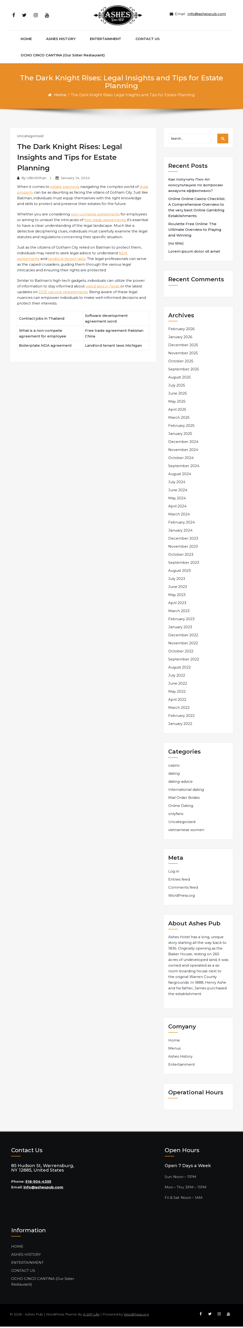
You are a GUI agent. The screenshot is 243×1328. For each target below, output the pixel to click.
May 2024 (177, 499)
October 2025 (180, 362)
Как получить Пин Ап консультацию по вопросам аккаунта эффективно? (195, 187)
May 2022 (177, 693)
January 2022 (180, 725)
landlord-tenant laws (66, 260)
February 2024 (181, 524)
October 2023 (180, 556)
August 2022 (179, 669)
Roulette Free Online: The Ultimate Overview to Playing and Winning (194, 231)
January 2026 (180, 338)
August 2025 (179, 379)
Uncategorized (30, 137)
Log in (173, 872)
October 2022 (180, 652)
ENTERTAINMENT (105, 40)
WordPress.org (181, 897)
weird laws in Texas (102, 287)
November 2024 (183, 451)
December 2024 (183, 443)
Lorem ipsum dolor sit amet (194, 253)
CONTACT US (148, 40)
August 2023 (179, 572)
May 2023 (177, 596)
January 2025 (180, 435)
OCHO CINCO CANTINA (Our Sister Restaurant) (63, 57)
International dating (186, 791)
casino (174, 766)
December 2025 (183, 346)
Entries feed (179, 880)
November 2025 (183, 354)
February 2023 (181, 620)
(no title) (176, 245)
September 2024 (183, 467)
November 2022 (183, 644)
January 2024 (180, 532)
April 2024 (177, 507)
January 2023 (180, 628)
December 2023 (183, 540)
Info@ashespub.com (206, 14)
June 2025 (177, 395)
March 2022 (179, 709)
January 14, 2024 (75, 179)
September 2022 (183, 661)
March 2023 (179, 612)
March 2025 (179, 419)
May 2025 (177, 403)
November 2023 (183, 548)
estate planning (64, 188)
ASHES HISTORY (61, 40)
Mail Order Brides (184, 799)
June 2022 (177, 685)
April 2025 (177, 411)
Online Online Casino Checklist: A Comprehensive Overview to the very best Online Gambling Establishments (196, 209)
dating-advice (180, 783)
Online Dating (180, 807)
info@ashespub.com (43, 1189)
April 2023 (177, 604)
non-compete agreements (95, 215)
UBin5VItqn (37, 179)
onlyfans (175, 815)
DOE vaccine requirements (63, 293)
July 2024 (176, 483)
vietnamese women (186, 831)
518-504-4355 (38, 1183)
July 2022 (176, 677)
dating (174, 775)
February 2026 (181, 330)
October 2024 (181, 459)
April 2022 (177, 701)
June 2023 (177, 588)
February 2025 (181, 427)
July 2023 (176, 580)
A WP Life (91, 1316)
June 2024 (177, 491)
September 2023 (183, 564)
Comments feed (183, 889)
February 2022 (181, 717)
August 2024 (179, 475)
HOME (26, 40)
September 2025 (183, 370)
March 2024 (179, 516)
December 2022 (183, 636)
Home (60, 96)
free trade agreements (104, 221)
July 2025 (176, 387)
